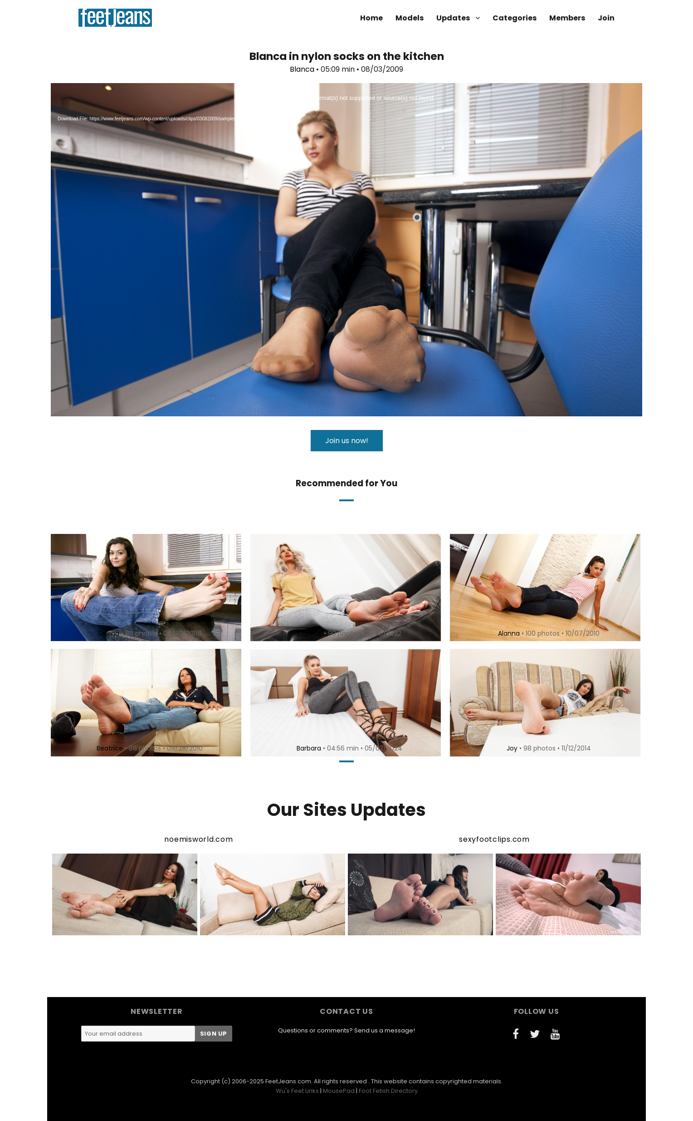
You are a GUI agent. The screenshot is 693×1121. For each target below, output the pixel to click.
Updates (453, 18)
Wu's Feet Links (297, 1090)
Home (371, 18)
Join (606, 18)
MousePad (339, 1090)
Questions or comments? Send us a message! (346, 1030)
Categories (515, 18)
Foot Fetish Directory (388, 1090)
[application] (346, 249)
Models (409, 18)
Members (567, 18)
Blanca (302, 69)
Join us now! (346, 440)
